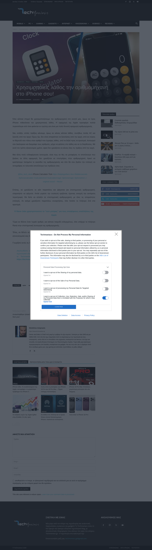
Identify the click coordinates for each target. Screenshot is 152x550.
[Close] (117, 235)
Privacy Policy (89, 315)
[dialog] (76, 275)
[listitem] (76, 267)
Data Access (76, 315)
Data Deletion (62, 315)
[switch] (105, 272)
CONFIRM (58, 307)
